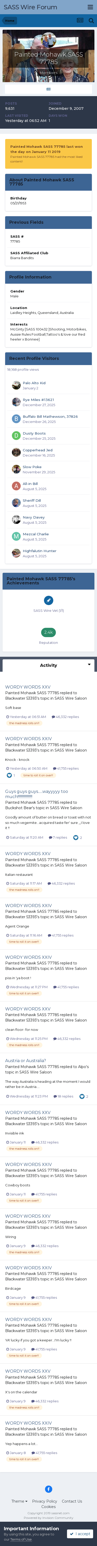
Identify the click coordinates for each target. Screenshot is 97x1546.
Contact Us (72, 1501)
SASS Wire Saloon (71, 698)
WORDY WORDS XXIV (28, 738)
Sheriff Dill (32, 500)
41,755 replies (66, 768)
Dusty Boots (34, 433)
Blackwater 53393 (21, 698)
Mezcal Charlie (36, 534)
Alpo (82, 1066)
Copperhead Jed (38, 450)
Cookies (48, 1506)
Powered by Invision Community (48, 1518)
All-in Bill (30, 484)
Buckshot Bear (18, 808)
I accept (80, 1534)
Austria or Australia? (25, 1060)
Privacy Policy (44, 1501)
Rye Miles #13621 (38, 400)
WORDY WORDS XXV (27, 687)
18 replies (63, 1096)
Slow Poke (32, 467)
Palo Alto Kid (34, 383)
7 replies (58, 837)
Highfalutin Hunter (39, 551)
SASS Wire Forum (30, 7)
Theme (19, 1501)
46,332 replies (65, 717)
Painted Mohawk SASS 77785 (32, 693)
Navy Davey (34, 517)
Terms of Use (21, 1539)
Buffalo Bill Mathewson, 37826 (50, 416)
